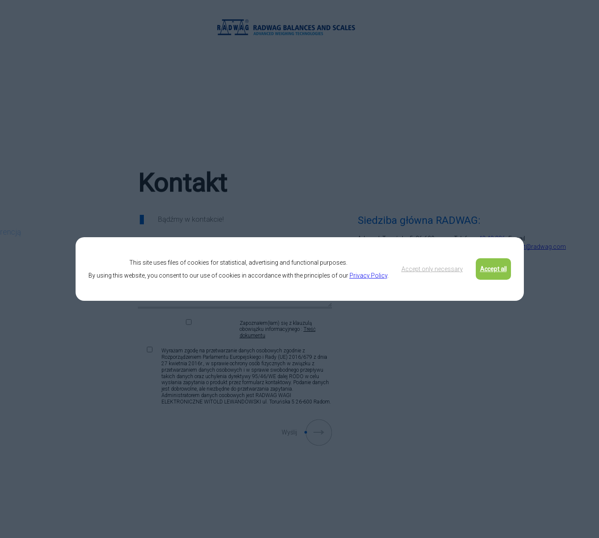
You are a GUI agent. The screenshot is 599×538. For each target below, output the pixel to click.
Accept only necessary (432, 269)
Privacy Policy (368, 275)
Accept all (493, 269)
